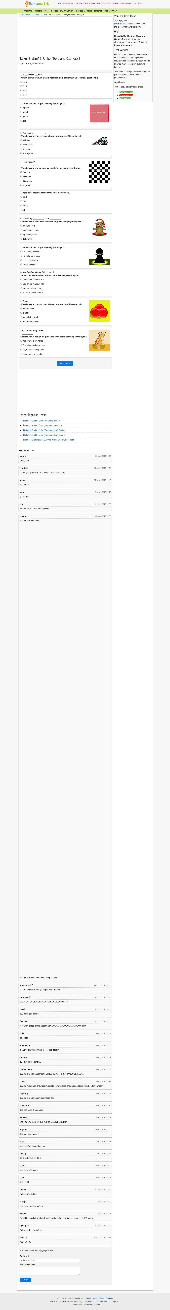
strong (24, 206)
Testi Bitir (65, 363)
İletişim (95, 1298)
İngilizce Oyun (110, 11)
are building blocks (29, 317)
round (24, 112)
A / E (23, 91)
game (24, 116)
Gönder (25, 1280)
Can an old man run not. (32, 284)
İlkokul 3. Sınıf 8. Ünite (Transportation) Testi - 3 (44, 435)
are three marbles (29, 322)
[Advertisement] (65, 36)
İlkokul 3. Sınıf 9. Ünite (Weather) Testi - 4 (41, 421)
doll (23, 121)
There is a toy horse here (32, 345)
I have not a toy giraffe (31, 354)
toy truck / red (27, 226)
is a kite (24, 313)
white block (26, 145)
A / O (23, 82)
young (24, 201)
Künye (88, 1298)
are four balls (27, 308)
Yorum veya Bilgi (27, 1265)
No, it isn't (25, 185)
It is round (25, 177)
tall (22, 210)
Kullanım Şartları (106, 1298)
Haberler (98, 11)
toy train (25, 149)
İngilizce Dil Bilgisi (84, 11)
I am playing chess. (30, 256)
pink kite (25, 140)
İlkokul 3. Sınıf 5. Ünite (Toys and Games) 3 (42, 425)
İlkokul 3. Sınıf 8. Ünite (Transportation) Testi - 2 (44, 430)
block (23, 197)
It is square (26, 181)
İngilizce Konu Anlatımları (62, 11)
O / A (23, 86)
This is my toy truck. (30, 260)
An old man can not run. (32, 293)
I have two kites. (28, 265)
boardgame (26, 153)
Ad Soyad (24, 1256)
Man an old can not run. (32, 288)
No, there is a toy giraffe (32, 350)
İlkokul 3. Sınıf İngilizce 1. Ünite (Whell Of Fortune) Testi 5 (48, 440)
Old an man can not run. (32, 279)
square (24, 108)
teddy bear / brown (29, 230)
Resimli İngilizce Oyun (124, 24)
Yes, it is (25, 172)
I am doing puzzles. (30, 252)
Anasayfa (28, 11)
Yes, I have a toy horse (31, 341)
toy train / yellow (28, 235)
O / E (23, 95)
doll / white (26, 239)
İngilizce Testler (41, 11)
